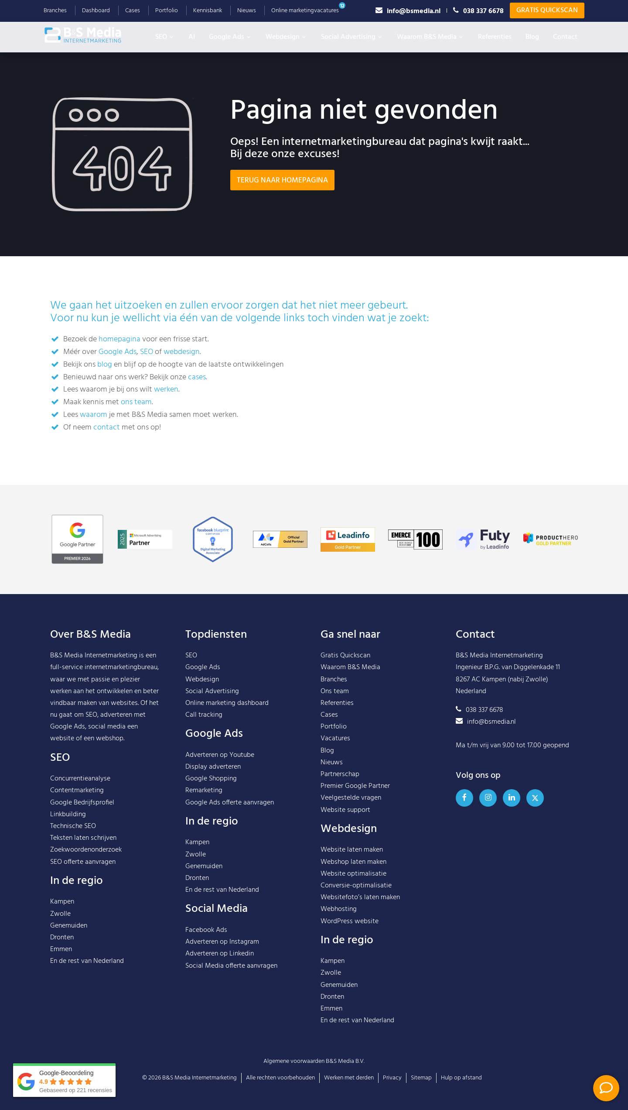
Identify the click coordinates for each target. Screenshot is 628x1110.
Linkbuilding (68, 814)
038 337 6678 (478, 11)
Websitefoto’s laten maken (360, 897)
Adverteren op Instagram (222, 942)
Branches (55, 11)
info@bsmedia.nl (407, 11)
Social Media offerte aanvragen (231, 966)
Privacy (392, 1078)
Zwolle (60, 914)
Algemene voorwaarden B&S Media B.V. (314, 1061)
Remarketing (203, 790)
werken (166, 389)
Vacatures (335, 738)
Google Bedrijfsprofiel (82, 802)
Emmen (61, 949)
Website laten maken (352, 850)
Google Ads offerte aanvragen (229, 802)
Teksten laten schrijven (83, 838)
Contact (565, 37)
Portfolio (166, 11)
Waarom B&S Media (430, 37)
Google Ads (230, 37)
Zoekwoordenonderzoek (86, 850)
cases (197, 377)
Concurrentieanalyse (80, 778)
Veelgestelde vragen (351, 798)
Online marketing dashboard (227, 703)
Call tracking (203, 715)
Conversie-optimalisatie (356, 885)
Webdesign (286, 37)
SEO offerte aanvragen (83, 862)
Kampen (62, 901)
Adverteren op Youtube (219, 755)
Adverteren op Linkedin (219, 953)
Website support (345, 810)
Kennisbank (207, 11)
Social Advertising (352, 37)
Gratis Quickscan (547, 10)
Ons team (335, 691)
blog (104, 364)
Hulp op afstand (461, 1078)
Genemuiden (68, 925)
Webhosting (339, 909)
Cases (132, 11)
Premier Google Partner (355, 786)
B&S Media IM (92, 35)
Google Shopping (211, 778)
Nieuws (246, 11)
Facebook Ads (206, 930)
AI (191, 37)
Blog (532, 37)
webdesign (182, 352)
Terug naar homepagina (282, 180)
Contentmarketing (77, 790)
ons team (136, 402)
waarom (93, 415)
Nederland (108, 961)
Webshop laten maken (353, 862)
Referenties (495, 37)
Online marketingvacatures (305, 11)
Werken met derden (349, 1078)
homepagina (119, 339)
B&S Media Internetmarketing (93, 655)
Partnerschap (340, 774)
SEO (164, 37)
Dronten (62, 937)
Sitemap (421, 1078)
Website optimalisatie (353, 874)
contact (106, 427)
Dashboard (96, 11)
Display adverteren (213, 767)
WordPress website (350, 921)
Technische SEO (73, 826)
